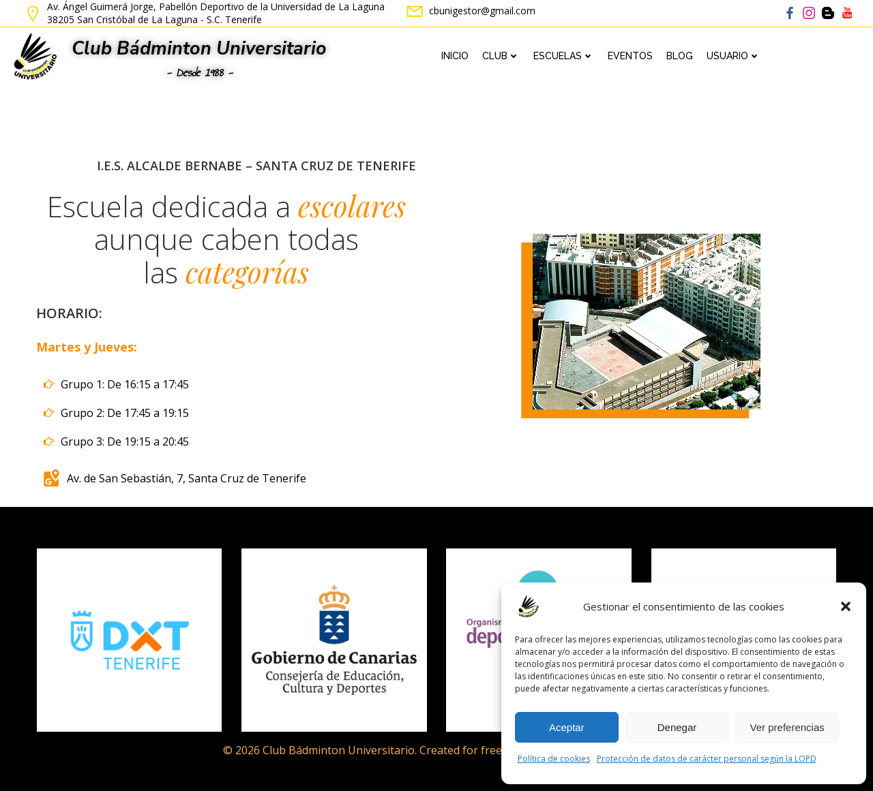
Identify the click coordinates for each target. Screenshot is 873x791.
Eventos (630, 55)
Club (501, 55)
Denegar (677, 727)
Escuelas (563, 55)
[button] (846, 606)
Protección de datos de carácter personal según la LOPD (706, 758)
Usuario (733, 55)
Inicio (455, 55)
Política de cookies (554, 758)
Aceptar (567, 727)
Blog (679, 55)
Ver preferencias (787, 727)
